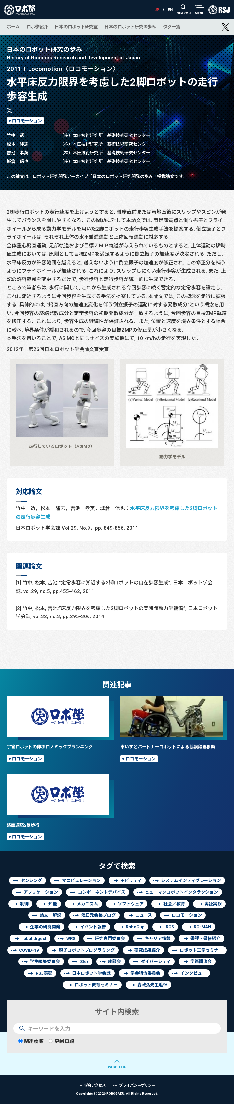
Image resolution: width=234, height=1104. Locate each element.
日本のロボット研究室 (76, 26)
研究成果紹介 (147, 950)
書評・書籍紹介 (205, 938)
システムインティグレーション (191, 880)
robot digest (33, 938)
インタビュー (193, 973)
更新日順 (61, 1041)
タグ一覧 (171, 26)
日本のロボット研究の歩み (130, 26)
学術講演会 (201, 961)
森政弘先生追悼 (152, 985)
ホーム (13, 26)
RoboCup (135, 927)
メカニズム (87, 904)
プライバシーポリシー (137, 1085)
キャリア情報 (158, 938)
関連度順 (31, 1041)
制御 (24, 904)
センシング (31, 880)
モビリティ (131, 880)
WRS (70, 938)
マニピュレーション (81, 880)
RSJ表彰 (44, 973)
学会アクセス (95, 1085)
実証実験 (213, 904)
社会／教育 (174, 904)
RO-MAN (202, 927)
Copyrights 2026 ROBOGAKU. (117, 1093)
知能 (52, 904)
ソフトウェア (131, 904)
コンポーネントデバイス (101, 892)
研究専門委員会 (110, 938)
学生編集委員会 (45, 961)
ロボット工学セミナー (201, 950)
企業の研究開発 (45, 927)
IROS (169, 927)
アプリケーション (41, 892)
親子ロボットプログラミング (87, 950)
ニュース (143, 915)
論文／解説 (50, 915)
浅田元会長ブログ (98, 915)
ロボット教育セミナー (96, 985)
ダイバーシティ (156, 961)
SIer (84, 961)
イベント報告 (93, 927)
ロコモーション (27, 121)
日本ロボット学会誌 (91, 973)
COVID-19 (29, 950)
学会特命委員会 (145, 973)
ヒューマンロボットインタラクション (181, 892)
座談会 (114, 961)
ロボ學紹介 (37, 26)
